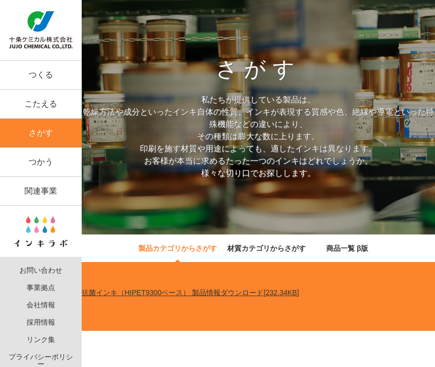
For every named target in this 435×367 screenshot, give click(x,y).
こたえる (41, 103)
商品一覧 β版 (347, 248)
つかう (41, 162)
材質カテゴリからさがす (266, 248)
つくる (41, 74)
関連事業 (41, 191)
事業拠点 (41, 288)
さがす (41, 132)
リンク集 (41, 340)
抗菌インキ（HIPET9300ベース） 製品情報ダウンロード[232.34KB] (190, 293)
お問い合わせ (40, 270)
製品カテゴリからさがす (177, 248)
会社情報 (41, 305)
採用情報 (41, 322)
